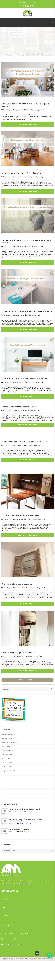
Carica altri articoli (27, 680)
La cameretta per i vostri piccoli (19, 829)
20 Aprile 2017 (18, 445)
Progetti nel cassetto (9, 771)
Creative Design (7, 754)
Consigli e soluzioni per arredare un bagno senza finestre (26, 311)
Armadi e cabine (33, 656)
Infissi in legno (31, 410)
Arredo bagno (31, 315)
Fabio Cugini (7, 110)
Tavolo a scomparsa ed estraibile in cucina (20, 515)
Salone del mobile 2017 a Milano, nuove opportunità (24, 441)
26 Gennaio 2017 (19, 656)
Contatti (4, 907)
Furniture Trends (7, 758)
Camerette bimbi (7, 750)
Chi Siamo (4, 899)
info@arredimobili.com (29, 2)
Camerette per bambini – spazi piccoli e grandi (24, 809)
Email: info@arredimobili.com (14, 944)
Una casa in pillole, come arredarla (16, 584)
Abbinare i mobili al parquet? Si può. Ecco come (22, 173)
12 (43, 519)
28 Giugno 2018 (19, 315)
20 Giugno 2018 (19, 382)
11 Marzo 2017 (18, 519)
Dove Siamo (5, 915)
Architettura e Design (33, 110)
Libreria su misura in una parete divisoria (19, 407)
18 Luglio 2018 (19, 246)
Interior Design (7, 766)
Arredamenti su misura (33, 519)
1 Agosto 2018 (18, 110)
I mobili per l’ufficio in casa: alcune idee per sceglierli (24, 378)
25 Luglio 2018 (19, 177)
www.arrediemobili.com (45, 959)
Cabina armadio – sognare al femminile (18, 652)
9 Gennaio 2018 (19, 410)
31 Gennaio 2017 (19, 588)
